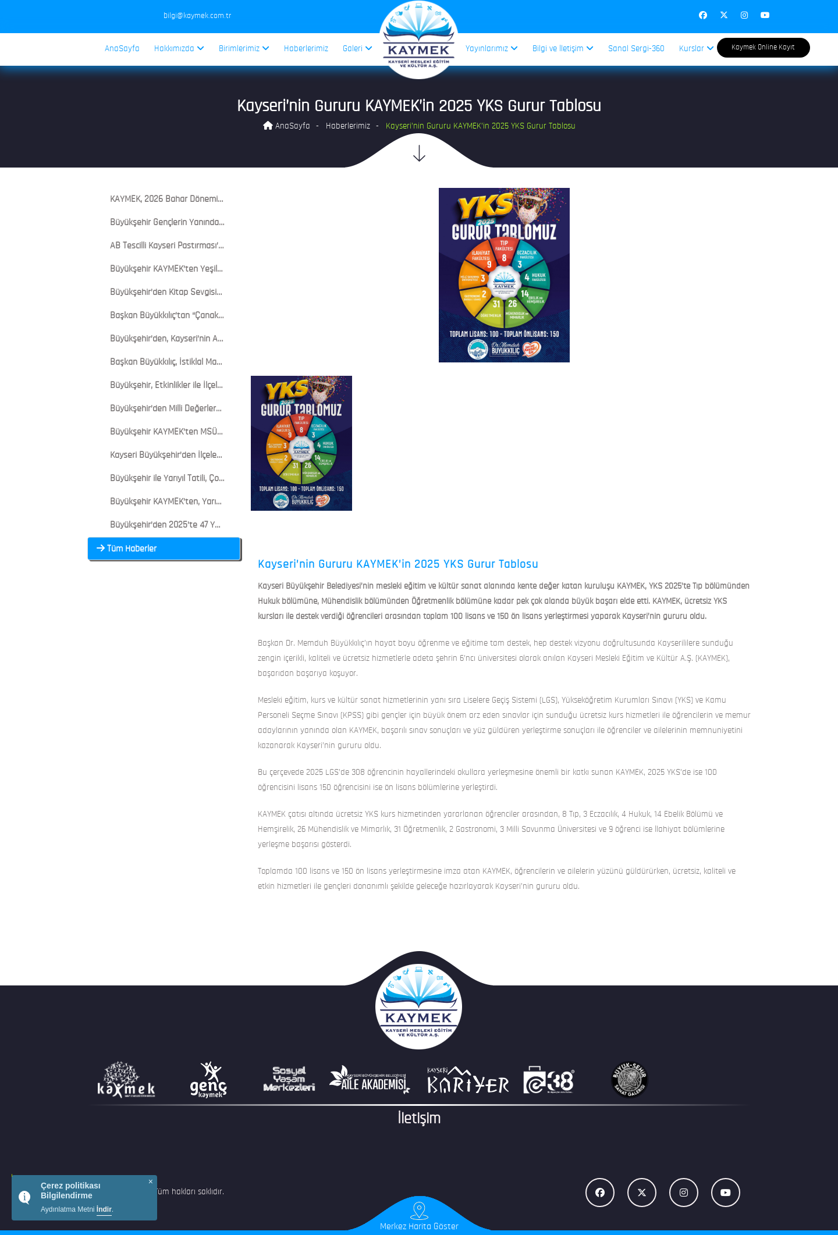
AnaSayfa (122, 49)
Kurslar (696, 49)
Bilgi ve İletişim (563, 49)
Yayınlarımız (492, 49)
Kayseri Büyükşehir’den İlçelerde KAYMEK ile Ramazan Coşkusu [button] (219, 455)
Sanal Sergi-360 (636, 49)
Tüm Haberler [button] (127, 549)
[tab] (163, 199)
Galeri (357, 49)
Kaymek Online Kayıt (763, 47)
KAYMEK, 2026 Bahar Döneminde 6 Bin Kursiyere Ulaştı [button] (204, 199)
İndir (104, 1209)
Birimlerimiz (244, 49)
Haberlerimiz (306, 49)
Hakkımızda (179, 49)
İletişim (419, 1119)
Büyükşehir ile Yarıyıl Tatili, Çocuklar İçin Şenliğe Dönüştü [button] (207, 478)
